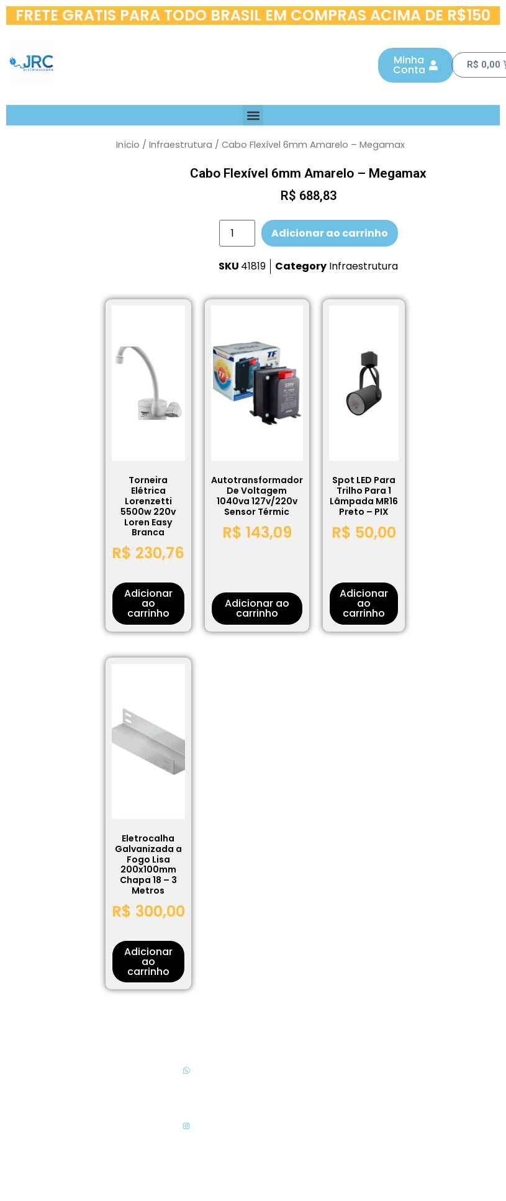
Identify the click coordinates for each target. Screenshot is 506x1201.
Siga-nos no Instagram (186, 1143)
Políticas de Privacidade (320, 1071)
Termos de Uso (320, 1097)
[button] (253, 115)
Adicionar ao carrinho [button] (148, 603)
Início (128, 144)
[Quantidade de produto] (237, 233)
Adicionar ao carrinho (329, 233)
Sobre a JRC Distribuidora (320, 1123)
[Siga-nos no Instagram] (186, 1126)
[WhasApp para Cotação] (186, 1070)
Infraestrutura (180, 144)
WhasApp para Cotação (186, 1088)
